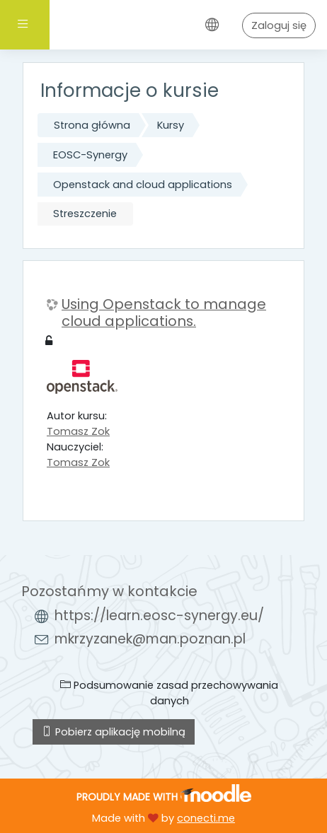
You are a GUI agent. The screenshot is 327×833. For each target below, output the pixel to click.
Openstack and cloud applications (142, 184)
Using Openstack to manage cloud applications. (164, 313)
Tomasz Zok (78, 431)
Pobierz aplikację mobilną (113, 732)
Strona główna (92, 125)
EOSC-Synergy (90, 155)
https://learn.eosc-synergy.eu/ (159, 615)
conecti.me (206, 818)
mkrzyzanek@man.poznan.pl (150, 638)
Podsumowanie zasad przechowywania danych (169, 693)
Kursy (170, 125)
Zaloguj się (278, 25)
